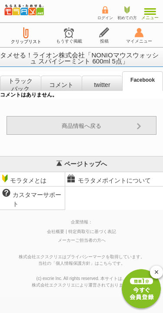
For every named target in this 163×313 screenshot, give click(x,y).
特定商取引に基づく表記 (92, 231)
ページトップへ (82, 163)
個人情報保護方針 (73, 263)
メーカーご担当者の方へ (82, 240)
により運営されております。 (82, 285)
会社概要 (55, 231)
